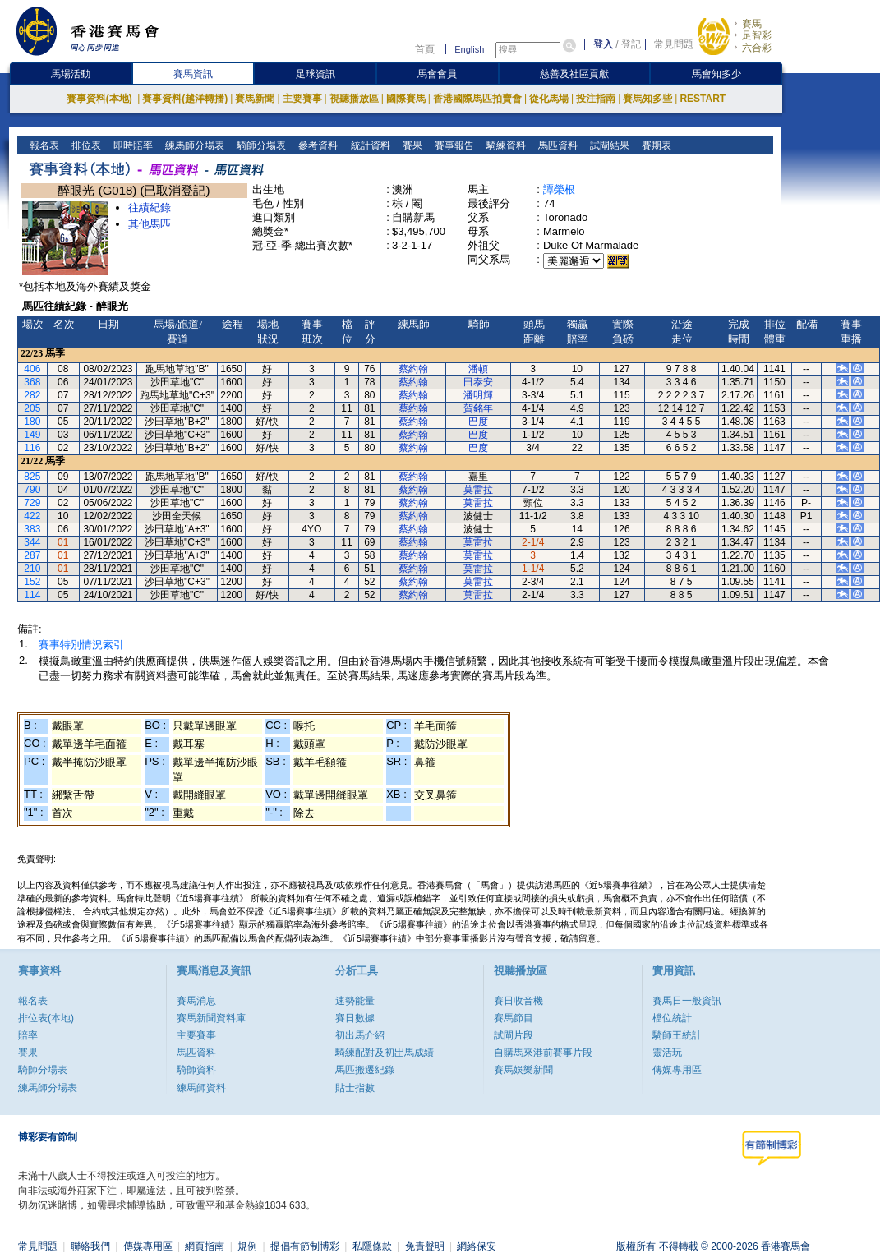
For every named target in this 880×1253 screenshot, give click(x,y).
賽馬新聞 (254, 98)
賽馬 (752, 24)
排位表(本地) (46, 1018)
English (469, 49)
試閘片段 (513, 1035)
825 (32, 476)
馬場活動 (70, 74)
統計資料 (368, 145)
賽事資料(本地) (101, 98)
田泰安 (478, 382)
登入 (603, 44)
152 (32, 581)
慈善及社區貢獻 (574, 74)
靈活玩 (667, 1052)
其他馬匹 (149, 224)
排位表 (85, 145)
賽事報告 (452, 145)
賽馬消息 (196, 1001)
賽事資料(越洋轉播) (185, 98)
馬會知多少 (716, 74)
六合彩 (757, 47)
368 (32, 382)
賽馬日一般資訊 (686, 1001)
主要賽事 (302, 98)
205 (32, 408)
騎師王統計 (677, 1035)
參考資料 (317, 145)
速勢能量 (355, 1001)
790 (32, 489)
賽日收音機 (518, 1001)
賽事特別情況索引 (81, 644)
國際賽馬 (406, 98)
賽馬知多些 (647, 98)
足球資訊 (315, 74)
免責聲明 (425, 1246)
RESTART (703, 98)
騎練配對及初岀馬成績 (384, 1052)
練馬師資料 (201, 1088)
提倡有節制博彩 (304, 1246)
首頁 (425, 49)
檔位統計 (672, 1018)
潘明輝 (478, 395)
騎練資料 (504, 145)
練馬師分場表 (193, 145)
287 (32, 555)
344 (32, 542)
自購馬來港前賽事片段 (543, 1052)
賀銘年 (478, 408)
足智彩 (757, 35)
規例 (247, 1246)
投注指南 (595, 98)
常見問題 (673, 44)
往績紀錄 (149, 207)
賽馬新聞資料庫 (211, 1018)
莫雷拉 (478, 489)
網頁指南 (204, 1246)
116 (32, 448)
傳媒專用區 (677, 1070)
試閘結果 (608, 145)
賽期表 (654, 145)
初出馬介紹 (360, 1035)
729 (32, 503)
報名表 (43, 145)
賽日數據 (355, 1018)
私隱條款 (372, 1246)
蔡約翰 (413, 369)
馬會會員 (437, 74)
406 (32, 369)
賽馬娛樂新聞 (523, 1070)
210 (32, 568)
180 (32, 421)
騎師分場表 (260, 145)
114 (32, 595)
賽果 (410, 145)
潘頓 (478, 369)
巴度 (478, 421)
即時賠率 (132, 145)
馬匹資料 (556, 145)
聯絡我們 (90, 1246)
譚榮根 (559, 189)
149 (32, 434)
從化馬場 (549, 98)
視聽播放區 (354, 98)
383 (32, 529)
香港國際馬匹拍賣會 (477, 98)
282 (32, 395)
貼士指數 (355, 1088)
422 (32, 516)
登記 (631, 44)
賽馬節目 (513, 1018)
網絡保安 (476, 1246)
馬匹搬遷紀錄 (364, 1070)
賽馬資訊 (193, 74)
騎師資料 (196, 1070)
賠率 (28, 1035)
